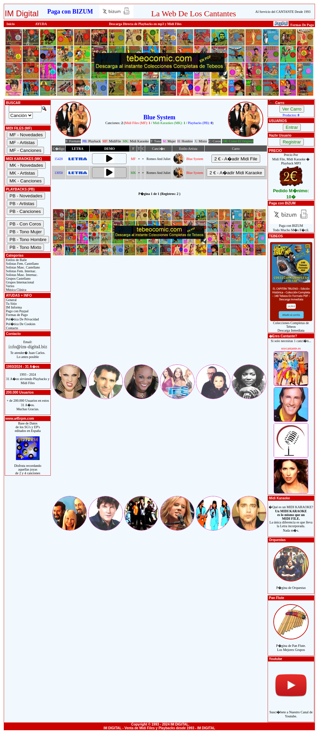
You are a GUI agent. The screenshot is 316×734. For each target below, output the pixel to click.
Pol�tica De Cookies (20, 324)
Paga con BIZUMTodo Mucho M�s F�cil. (291, 226)
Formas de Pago (16, 315)
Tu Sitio (11, 303)
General (11, 300)
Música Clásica (15, 290)
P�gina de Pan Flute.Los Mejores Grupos (291, 644)
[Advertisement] (159, 316)
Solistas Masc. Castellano (22, 267)
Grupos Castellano (17, 278)
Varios (9, 286)
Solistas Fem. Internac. (20, 271)
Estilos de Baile (16, 260)
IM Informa (13, 307)
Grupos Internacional (19, 282)
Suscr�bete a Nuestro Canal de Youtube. (291, 710)
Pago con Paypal (16, 311)
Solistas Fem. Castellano (22, 263)
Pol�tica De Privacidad (22, 319)
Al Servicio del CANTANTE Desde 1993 (283, 12)
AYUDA (41, 24)
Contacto (11, 328)
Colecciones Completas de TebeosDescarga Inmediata (291, 325)
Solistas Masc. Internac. (21, 275)
